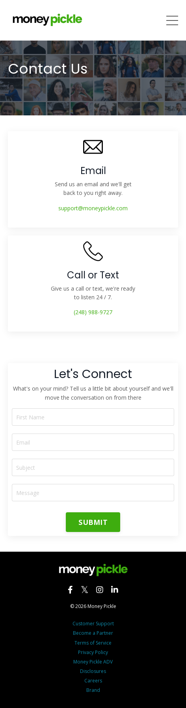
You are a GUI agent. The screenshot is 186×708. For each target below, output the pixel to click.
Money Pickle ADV (93, 661)
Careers (93, 680)
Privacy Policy (93, 652)
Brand (93, 690)
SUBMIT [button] (93, 522)
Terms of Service (93, 642)
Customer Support (93, 623)
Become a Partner (93, 633)
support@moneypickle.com (93, 208)
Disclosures (93, 671)
